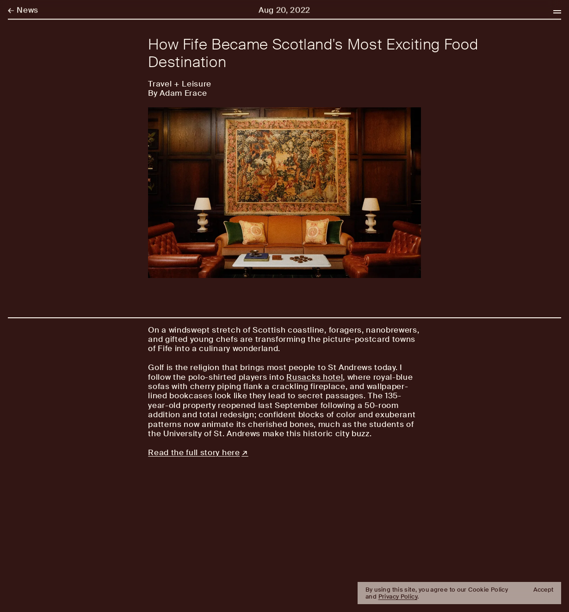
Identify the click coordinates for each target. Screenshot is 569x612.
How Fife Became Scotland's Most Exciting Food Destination (313, 53)
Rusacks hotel (314, 377)
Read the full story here (194, 452)
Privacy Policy (397, 596)
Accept (543, 589)
